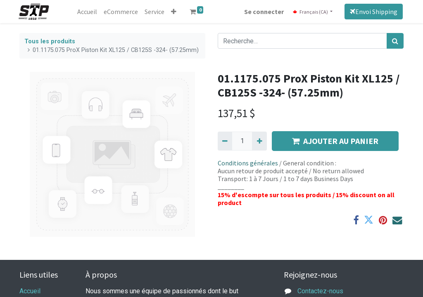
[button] (175, 11)
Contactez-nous (320, 291)
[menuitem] (88, 11)
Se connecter (263, 11)
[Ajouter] (259, 141)
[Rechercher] (395, 41)
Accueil (29, 291)
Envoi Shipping (373, 11)
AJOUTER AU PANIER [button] (335, 141)
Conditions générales (248, 163)
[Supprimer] (225, 141)
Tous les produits (49, 41)
